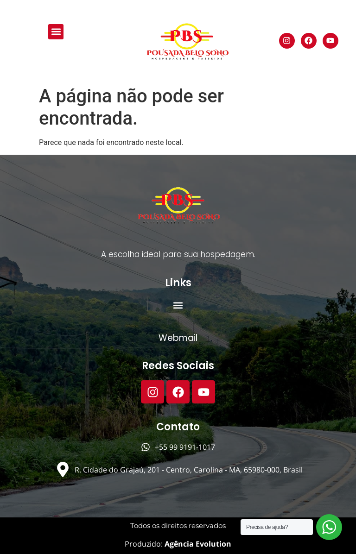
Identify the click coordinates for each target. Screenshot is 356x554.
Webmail (178, 338)
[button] (56, 31)
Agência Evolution (197, 544)
